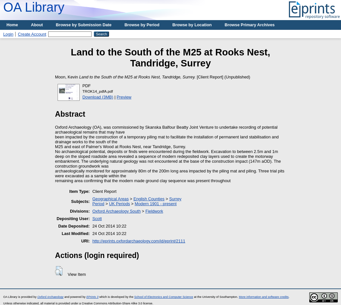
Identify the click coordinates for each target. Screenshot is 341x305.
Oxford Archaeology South (116, 211)
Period (98, 203)
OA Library (33, 7)
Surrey (175, 198)
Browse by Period (142, 24)
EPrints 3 (92, 297)
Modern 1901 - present (155, 203)
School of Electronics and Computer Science (163, 297)
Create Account (32, 34)
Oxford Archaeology (50, 297)
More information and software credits (264, 297)
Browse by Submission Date (84, 24)
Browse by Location (192, 24)
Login (8, 34)
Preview (124, 97)
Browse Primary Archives (250, 24)
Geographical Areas (110, 198)
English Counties (148, 198)
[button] (58, 271)
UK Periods (119, 203)
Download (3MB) (97, 97)
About (37, 24)
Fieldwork (154, 211)
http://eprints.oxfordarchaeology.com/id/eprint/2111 (138, 241)
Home (12, 24)
